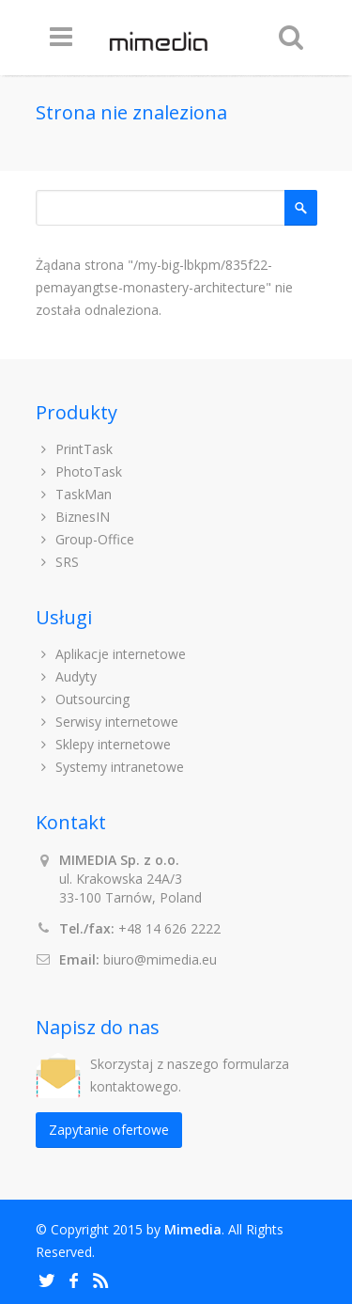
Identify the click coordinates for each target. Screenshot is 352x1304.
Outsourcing (83, 699)
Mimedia (193, 1229)
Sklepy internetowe (104, 744)
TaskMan (74, 494)
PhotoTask (79, 471)
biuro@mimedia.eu (160, 959)
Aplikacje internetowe (111, 654)
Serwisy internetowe (107, 722)
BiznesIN (73, 517)
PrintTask (75, 449)
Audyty (67, 676)
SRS (58, 562)
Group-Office (85, 539)
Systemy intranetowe (110, 767)
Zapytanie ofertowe (109, 1130)
